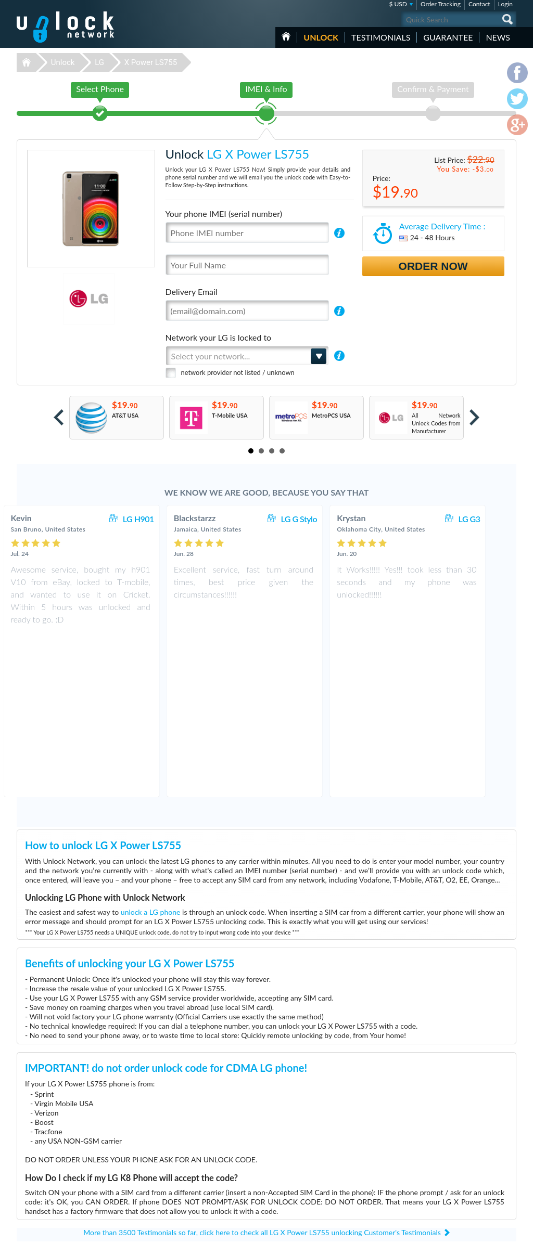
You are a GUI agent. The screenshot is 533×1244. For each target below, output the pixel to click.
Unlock (320, 37)
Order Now (433, 266)
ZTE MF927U (361, 1145)
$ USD (398, 4)
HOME (286, 36)
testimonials (380, 37)
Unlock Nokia (199, 1168)
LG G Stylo (320, 519)
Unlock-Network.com (65, 1145)
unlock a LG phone (151, 749)
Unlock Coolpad (202, 1191)
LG (99, 62)
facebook (467, 1231)
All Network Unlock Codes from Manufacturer (436, 423)
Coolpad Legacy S (366, 1152)
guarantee (448, 37)
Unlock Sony (197, 1199)
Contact (479, 4)
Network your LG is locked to (219, 337)
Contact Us (448, 1151)
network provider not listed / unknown (238, 372)
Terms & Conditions (458, 1159)
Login (505, 4)
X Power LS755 (150, 62)
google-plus (508, 1231)
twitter (488, 1231)
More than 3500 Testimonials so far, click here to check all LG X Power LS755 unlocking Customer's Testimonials (262, 1070)
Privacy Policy (451, 1167)
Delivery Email (192, 291)
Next (474, 417)
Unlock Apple (198, 1184)
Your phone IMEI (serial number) (224, 213)
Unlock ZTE (196, 1160)
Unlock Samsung (203, 1176)
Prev (59, 417)
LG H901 (160, 519)
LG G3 (491, 519)
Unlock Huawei (201, 1152)
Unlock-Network (65, 27)
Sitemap (444, 1175)
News (498, 37)
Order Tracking (441, 4)
